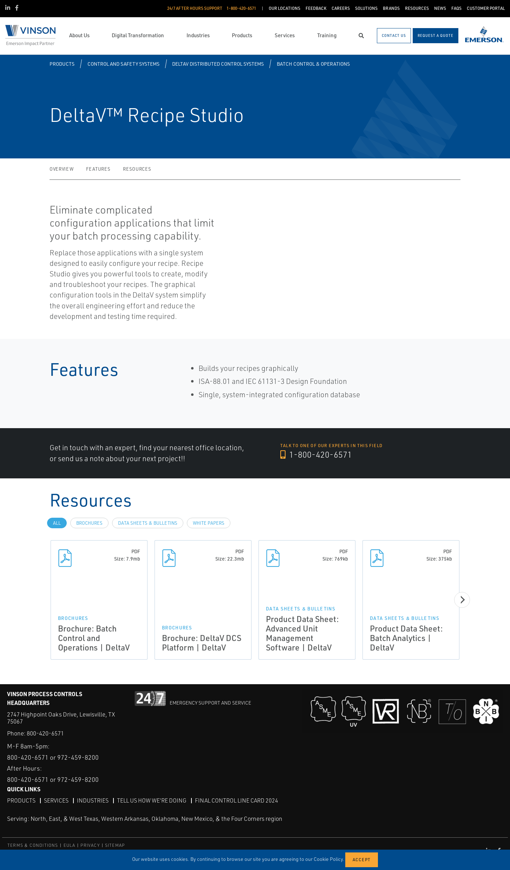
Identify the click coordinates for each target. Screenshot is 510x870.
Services (56, 800)
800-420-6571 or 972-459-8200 (53, 757)
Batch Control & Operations (313, 64)
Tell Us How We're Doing (152, 800)
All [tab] (57, 523)
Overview (61, 169)
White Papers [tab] (208, 523)
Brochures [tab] (89, 523)
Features (98, 169)
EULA (70, 845)
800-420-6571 (45, 733)
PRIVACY (89, 845)
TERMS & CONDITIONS (32, 845)
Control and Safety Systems (123, 64)
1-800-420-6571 (316, 454)
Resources (137, 169)
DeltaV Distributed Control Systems (218, 64)
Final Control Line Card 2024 (236, 800)
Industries (93, 800)
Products (62, 64)
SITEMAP (115, 845)
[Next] (462, 600)
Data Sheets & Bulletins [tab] (147, 523)
